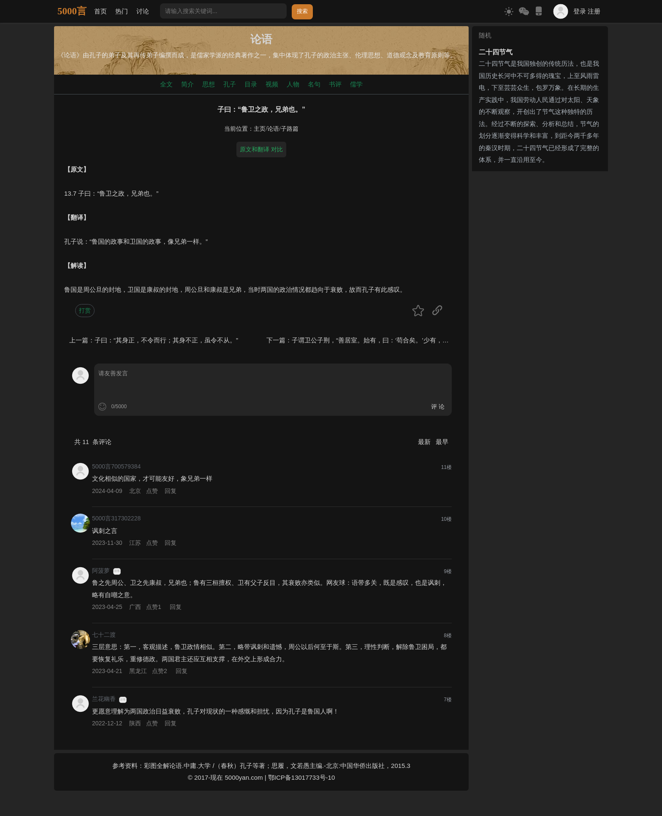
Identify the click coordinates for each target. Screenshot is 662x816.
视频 (272, 84)
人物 (293, 84)
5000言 (72, 11)
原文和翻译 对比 (261, 149)
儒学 (356, 84)
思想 (208, 84)
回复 (170, 490)
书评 (335, 84)
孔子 (229, 84)
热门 (121, 11)
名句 (314, 84)
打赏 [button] (85, 310)
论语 (273, 129)
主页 (260, 129)
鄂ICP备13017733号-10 (301, 777)
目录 (250, 84)
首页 (100, 11)
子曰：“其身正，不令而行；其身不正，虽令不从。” (166, 340)
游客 (117, 571)
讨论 (142, 11)
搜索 (302, 11)
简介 (187, 84)
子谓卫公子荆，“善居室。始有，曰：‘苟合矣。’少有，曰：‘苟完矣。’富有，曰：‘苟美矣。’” (418, 340)
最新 (425, 441)
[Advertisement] (540, 227)
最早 (442, 441)
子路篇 (289, 129)
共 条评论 (92, 441)
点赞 (152, 490)
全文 (166, 84)
